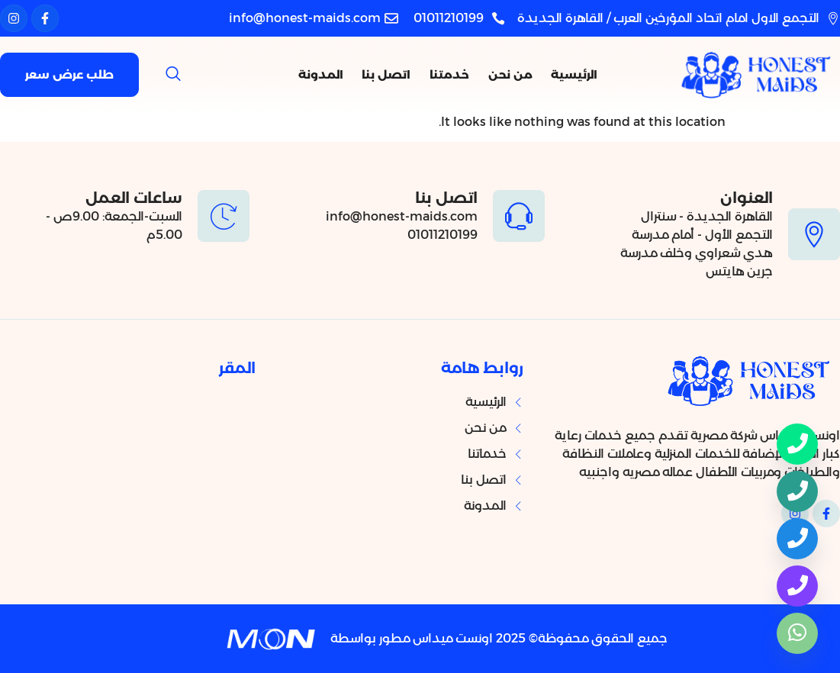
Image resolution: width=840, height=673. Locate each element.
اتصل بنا (395, 74)
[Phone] (797, 444)
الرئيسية (572, 74)
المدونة (333, 74)
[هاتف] (797, 491)
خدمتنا (455, 74)
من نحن (512, 74)
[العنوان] (814, 234)
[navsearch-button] (173, 75)
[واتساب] (797, 633)
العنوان (746, 197)
